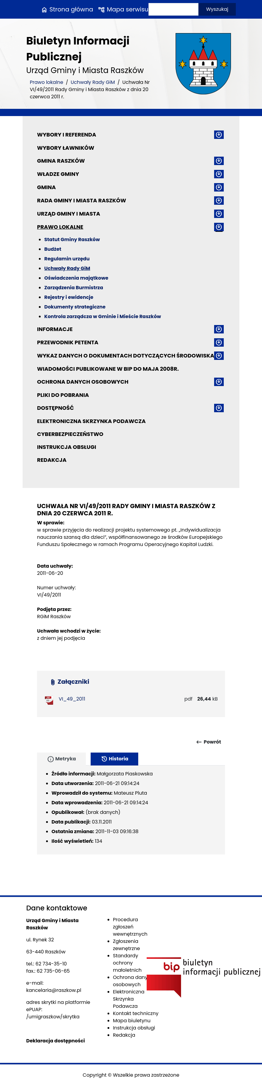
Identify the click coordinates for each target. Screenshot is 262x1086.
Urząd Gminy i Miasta (68, 213)
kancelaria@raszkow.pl (53, 990)
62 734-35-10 (51, 963)
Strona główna (67, 9)
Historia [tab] (114, 759)
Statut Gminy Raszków (72, 239)
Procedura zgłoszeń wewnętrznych (130, 926)
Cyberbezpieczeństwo (70, 434)
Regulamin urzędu (66, 258)
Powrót (208, 742)
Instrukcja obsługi (66, 447)
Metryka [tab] (61, 759)
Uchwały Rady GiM (93, 82)
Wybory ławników (65, 148)
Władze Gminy (58, 174)
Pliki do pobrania (63, 395)
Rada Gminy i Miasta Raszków (81, 200)
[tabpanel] (131, 809)
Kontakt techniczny (135, 1013)
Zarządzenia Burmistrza (73, 287)
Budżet (52, 249)
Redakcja (52, 460)
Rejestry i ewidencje (68, 297)
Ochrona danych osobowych (82, 381)
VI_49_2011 (72, 698)
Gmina (46, 187)
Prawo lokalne (46, 82)
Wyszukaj (217, 9)
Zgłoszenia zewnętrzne (126, 945)
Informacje (55, 329)
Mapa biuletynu (132, 1020)
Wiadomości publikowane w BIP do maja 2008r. (108, 369)
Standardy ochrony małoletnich (127, 963)
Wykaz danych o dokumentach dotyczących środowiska (125, 355)
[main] (131, 587)
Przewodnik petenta (67, 342)
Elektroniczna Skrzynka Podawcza (91, 421)
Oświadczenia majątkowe (76, 278)
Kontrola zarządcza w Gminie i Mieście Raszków (102, 316)
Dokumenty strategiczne (74, 306)
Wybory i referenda (66, 134)
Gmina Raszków (61, 160)
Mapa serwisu (123, 9)
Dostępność (55, 408)
